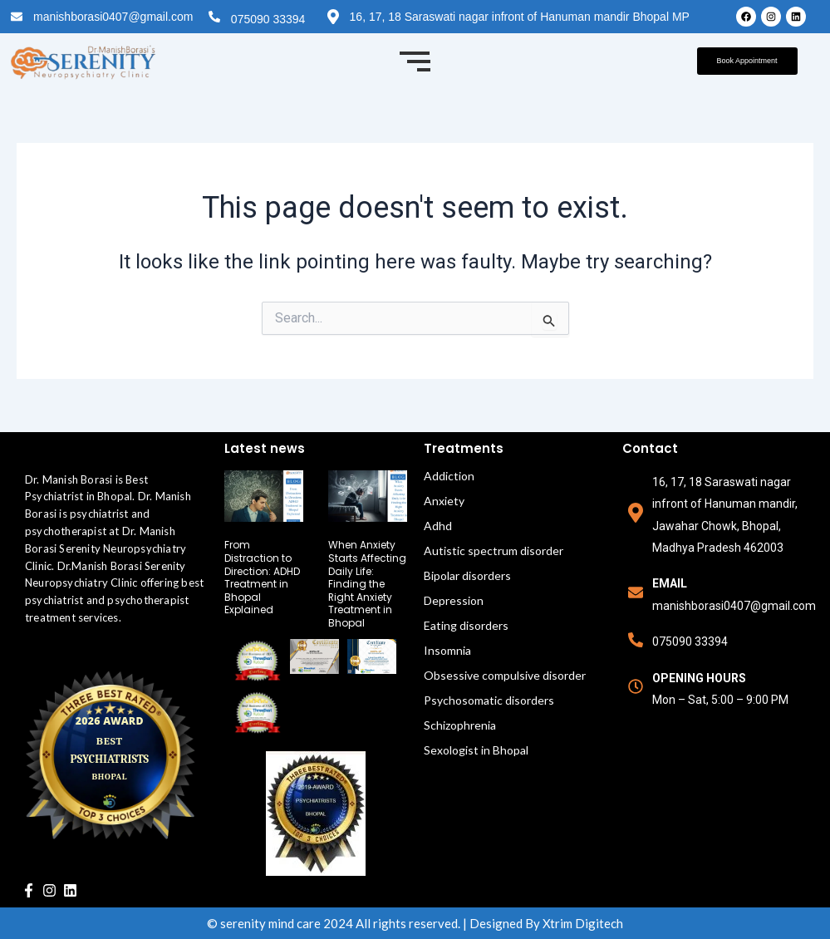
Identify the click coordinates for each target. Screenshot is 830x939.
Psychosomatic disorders (489, 700)
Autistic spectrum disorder (493, 550)
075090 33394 (268, 19)
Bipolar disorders (467, 575)
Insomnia (447, 650)
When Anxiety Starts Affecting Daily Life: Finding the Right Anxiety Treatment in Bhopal (367, 584)
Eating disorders (466, 625)
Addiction (449, 476)
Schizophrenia (460, 725)
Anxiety (444, 501)
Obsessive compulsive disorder (505, 675)
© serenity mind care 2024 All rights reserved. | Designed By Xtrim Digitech (415, 923)
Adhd (438, 526)
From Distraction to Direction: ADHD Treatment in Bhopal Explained (262, 577)
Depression (454, 600)
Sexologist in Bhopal (476, 750)
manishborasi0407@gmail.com (113, 16)
